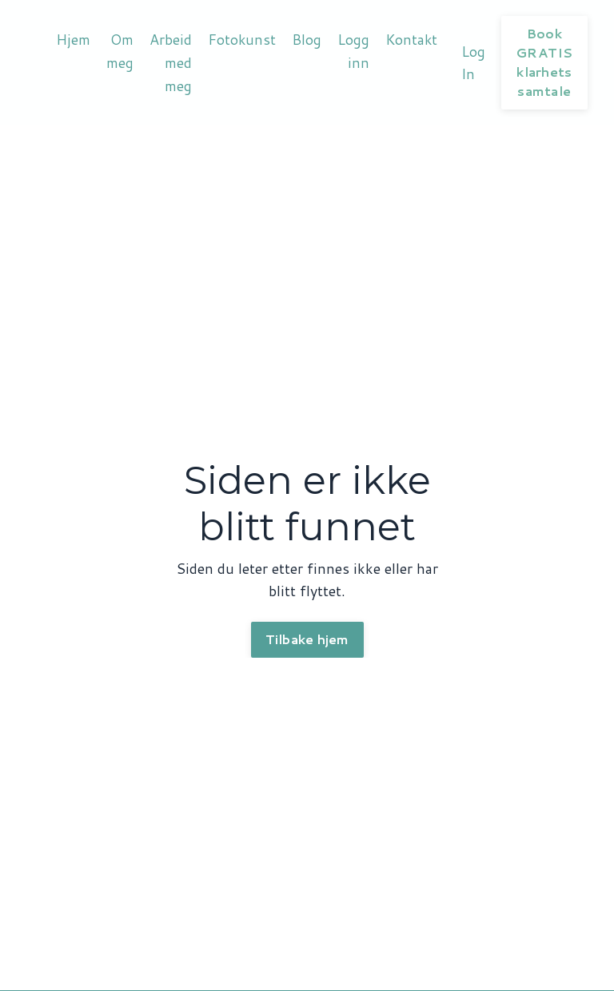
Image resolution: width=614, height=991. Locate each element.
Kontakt (413, 39)
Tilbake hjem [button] (307, 640)
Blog (307, 39)
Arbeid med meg (171, 62)
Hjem (73, 39)
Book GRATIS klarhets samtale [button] (547, 62)
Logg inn (354, 51)
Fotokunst (242, 39)
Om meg (120, 51)
